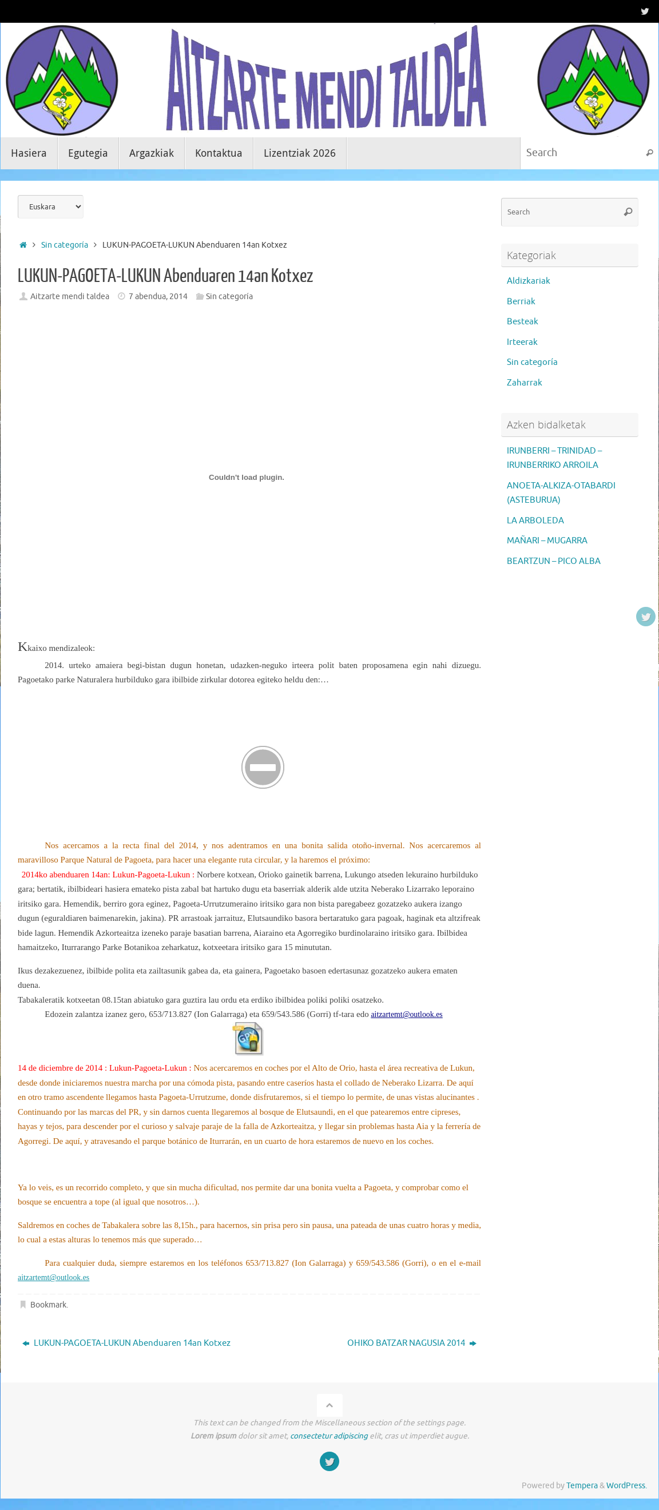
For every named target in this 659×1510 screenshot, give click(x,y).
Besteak (522, 321)
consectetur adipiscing (329, 1436)
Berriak (521, 301)
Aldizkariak (528, 281)
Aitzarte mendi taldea (69, 296)
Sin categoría (64, 245)
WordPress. (626, 1486)
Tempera (582, 1486)
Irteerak (522, 342)
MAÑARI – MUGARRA (547, 540)
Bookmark (48, 1305)
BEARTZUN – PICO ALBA (554, 561)
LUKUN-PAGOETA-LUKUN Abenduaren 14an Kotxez (126, 1343)
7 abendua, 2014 (158, 296)
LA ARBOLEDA (535, 520)
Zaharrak (524, 383)
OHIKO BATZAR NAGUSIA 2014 (412, 1343)
